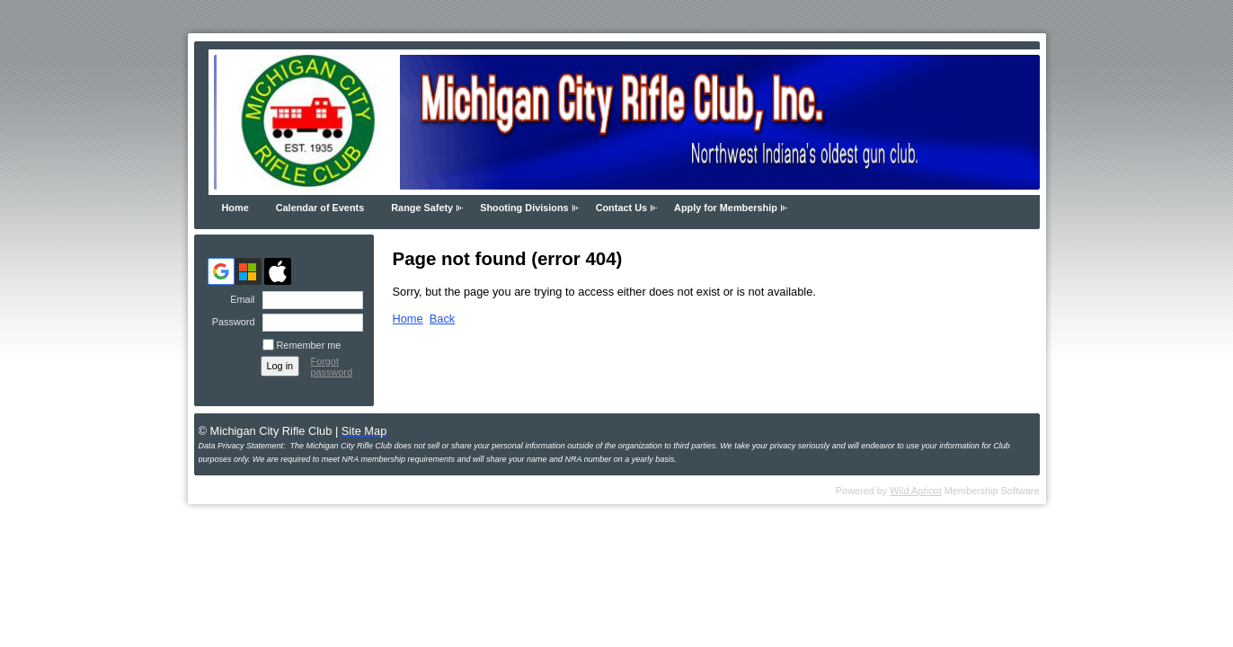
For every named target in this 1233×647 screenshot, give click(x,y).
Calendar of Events (320, 207)
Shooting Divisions (524, 207)
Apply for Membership (725, 207)
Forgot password (332, 366)
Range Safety (422, 207)
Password (229, 321)
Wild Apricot (915, 490)
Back (442, 318)
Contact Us (621, 207)
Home (235, 207)
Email (239, 299)
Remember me (309, 345)
